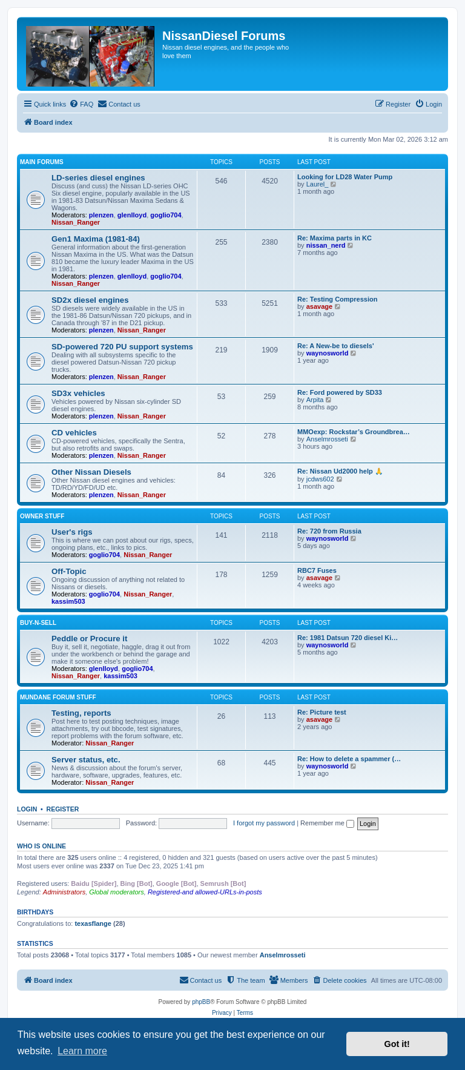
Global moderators (116, 892)
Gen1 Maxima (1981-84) (95, 238)
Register (63, 809)
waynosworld (327, 353)
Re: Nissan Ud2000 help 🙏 (340, 471)
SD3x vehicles (78, 393)
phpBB (201, 1002)
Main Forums (42, 162)
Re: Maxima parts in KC (334, 238)
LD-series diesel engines (98, 177)
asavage (319, 306)
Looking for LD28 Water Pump (344, 176)
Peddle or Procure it (89, 638)
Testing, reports (81, 713)
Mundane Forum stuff (58, 697)
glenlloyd (132, 215)
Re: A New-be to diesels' (335, 345)
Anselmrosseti (327, 439)
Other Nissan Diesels (91, 472)
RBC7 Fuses (317, 570)
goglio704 (165, 215)
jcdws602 (320, 479)
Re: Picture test (321, 712)
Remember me (327, 823)
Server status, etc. (85, 759)
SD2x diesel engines (90, 300)
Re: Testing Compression (337, 299)
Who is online (41, 846)
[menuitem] (81, 104)
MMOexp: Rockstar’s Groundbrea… (353, 431)
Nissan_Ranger (75, 222)
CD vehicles (74, 432)
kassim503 (68, 601)
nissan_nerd (326, 245)
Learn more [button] (82, 1051)
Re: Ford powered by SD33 (339, 392)
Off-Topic (69, 571)
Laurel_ (317, 184)
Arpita (315, 399)
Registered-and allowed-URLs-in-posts (205, 892)
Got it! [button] (397, 1044)
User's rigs (72, 532)
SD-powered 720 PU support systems (122, 346)
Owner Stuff (42, 516)
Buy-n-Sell (38, 622)
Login (27, 809)
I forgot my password (264, 823)
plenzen (101, 215)
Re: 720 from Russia (329, 531)
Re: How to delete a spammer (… (349, 758)
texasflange (92, 923)
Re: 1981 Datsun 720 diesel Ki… (347, 637)
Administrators (64, 892)
